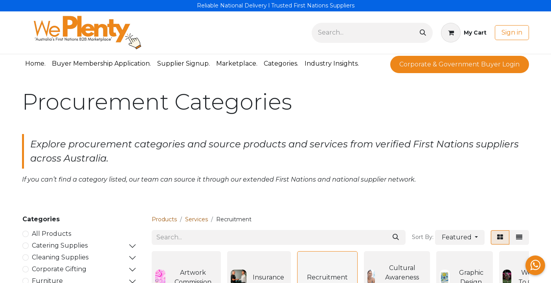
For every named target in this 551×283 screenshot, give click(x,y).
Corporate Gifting (59, 269)
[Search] (423, 33)
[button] (460, 237)
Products (164, 219)
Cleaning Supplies (60, 257)
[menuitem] (35, 64)
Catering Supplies (60, 245)
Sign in (511, 32)
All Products (51, 233)
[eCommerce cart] (463, 32)
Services (196, 219)
